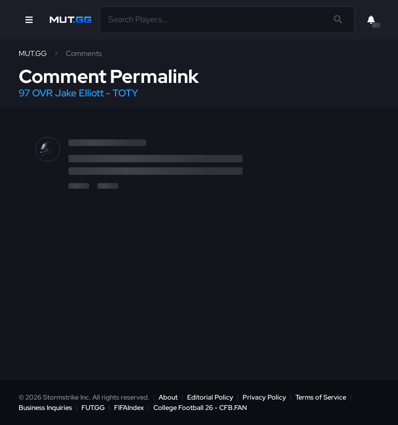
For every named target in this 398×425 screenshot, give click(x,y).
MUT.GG (33, 53)
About (168, 397)
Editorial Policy (210, 397)
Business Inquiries (45, 407)
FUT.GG (93, 407)
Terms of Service (320, 397)
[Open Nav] (29, 19)
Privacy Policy (264, 397)
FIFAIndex (129, 407)
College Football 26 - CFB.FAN (200, 407)
